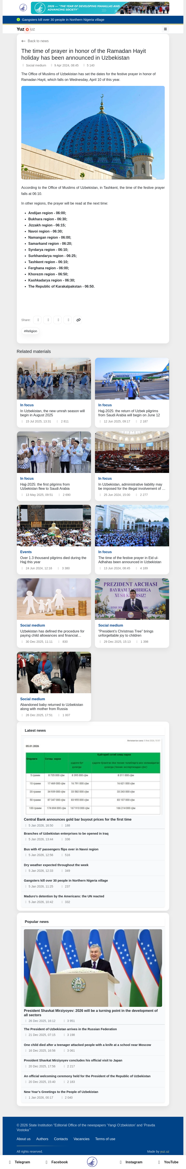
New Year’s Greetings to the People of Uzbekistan (61, 1092)
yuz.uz (164, 1151)
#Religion (30, 331)
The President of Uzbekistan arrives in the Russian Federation (70, 1029)
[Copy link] (77, 320)
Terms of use (105, 1139)
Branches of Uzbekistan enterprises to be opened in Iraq (66, 833)
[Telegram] (37, 320)
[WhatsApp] (67, 320)
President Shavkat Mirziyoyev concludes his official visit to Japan (73, 1060)
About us (23, 1139)
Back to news (35, 41)
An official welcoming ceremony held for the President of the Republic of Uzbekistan (87, 1076)
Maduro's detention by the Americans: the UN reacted (64, 896)
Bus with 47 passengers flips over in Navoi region (61, 849)
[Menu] (166, 29)
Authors (42, 1139)
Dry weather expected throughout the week (56, 865)
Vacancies (81, 1139)
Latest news (35, 730)
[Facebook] (47, 320)
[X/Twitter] (57, 320)
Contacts (61, 1139)
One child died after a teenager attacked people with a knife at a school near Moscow (87, 1045)
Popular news (37, 922)
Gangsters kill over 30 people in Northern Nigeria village (66, 880)
